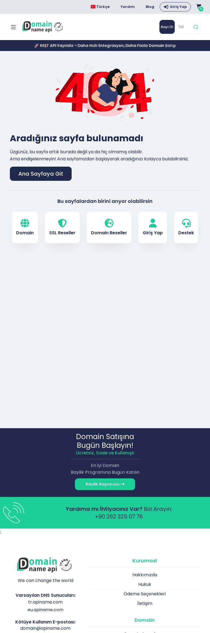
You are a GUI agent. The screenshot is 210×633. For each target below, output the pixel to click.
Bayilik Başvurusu (105, 484)
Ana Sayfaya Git (40, 174)
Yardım (128, 6)
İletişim (144, 603)
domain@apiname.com (45, 628)
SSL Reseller (62, 227)
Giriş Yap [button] (178, 6)
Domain (25, 227)
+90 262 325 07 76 (119, 516)
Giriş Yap (153, 227)
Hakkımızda (144, 575)
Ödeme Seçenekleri (145, 594)
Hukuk (144, 584)
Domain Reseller (109, 227)
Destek (186, 227)
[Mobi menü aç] (13, 27)
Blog (150, 6)
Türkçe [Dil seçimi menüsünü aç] (100, 6)
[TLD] (184, 27)
